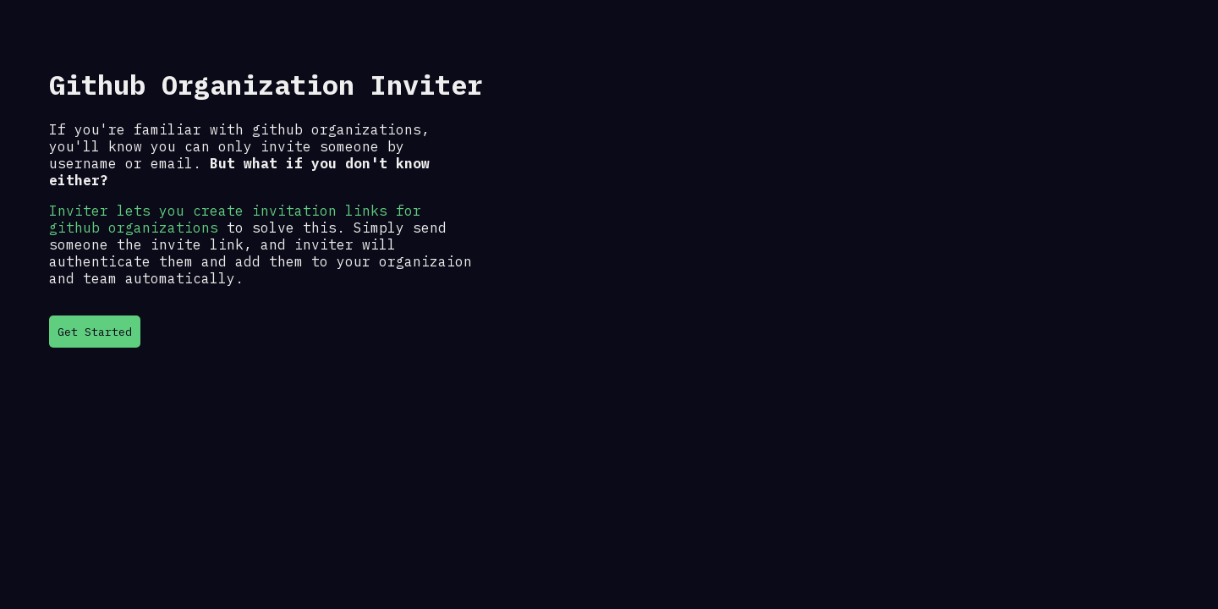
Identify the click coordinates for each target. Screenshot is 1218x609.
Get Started (95, 331)
